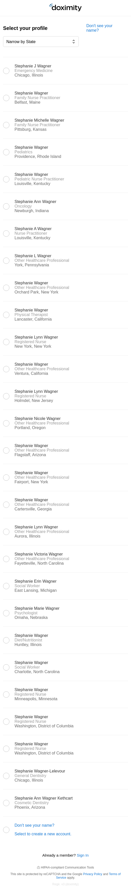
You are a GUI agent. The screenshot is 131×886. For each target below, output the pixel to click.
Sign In (83, 855)
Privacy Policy (92, 874)
